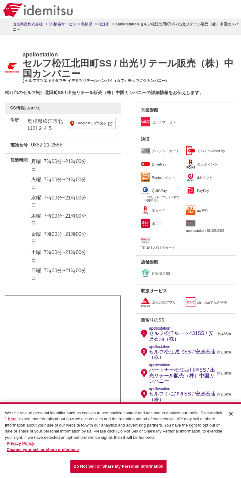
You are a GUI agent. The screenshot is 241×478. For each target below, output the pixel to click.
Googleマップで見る (91, 123)
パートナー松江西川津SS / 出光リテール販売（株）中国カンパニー (182, 373)
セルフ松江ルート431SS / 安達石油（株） (182, 334)
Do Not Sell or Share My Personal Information (119, 467)
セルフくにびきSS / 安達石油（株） (182, 394)
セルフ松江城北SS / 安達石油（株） (182, 352)
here (12, 419)
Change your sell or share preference (43, 450)
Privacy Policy (20, 444)
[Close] (231, 414)
